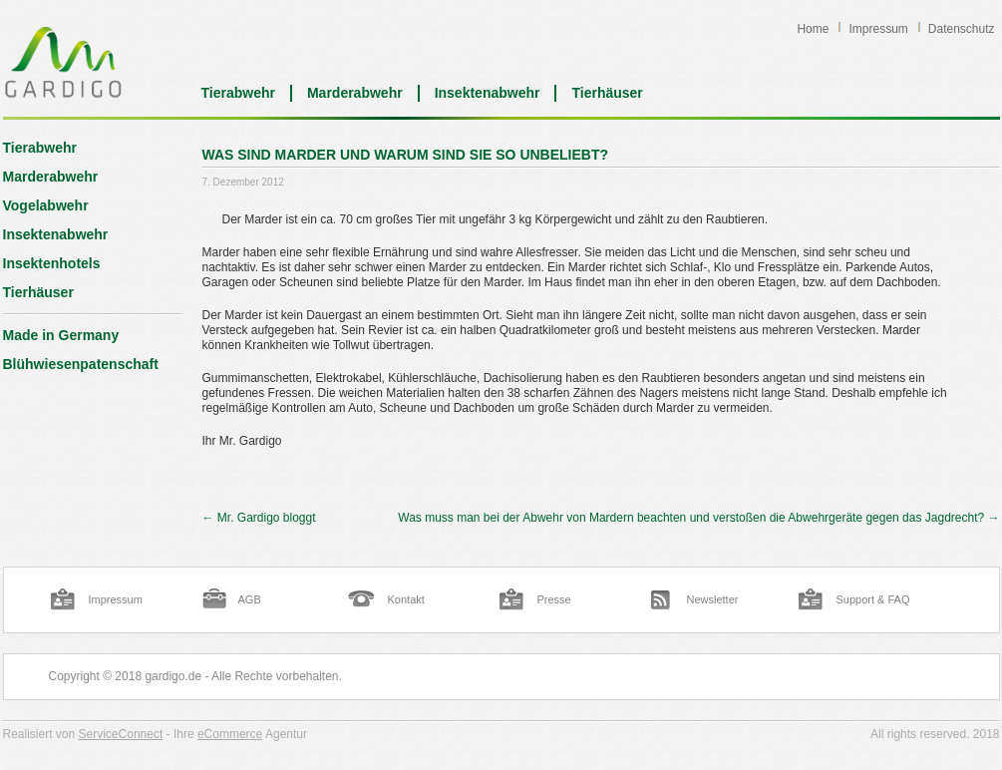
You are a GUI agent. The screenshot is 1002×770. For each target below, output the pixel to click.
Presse (554, 599)
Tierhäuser (606, 93)
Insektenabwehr (487, 93)
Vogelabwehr (46, 205)
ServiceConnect (121, 734)
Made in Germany (61, 335)
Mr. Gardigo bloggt (259, 518)
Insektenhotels (52, 263)
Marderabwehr (355, 93)
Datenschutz (961, 29)
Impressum (877, 29)
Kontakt (406, 599)
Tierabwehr (238, 93)
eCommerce (229, 734)
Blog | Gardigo (63, 62)
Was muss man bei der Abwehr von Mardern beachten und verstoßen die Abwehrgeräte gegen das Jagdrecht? (698, 518)
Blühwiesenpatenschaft (81, 364)
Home (813, 29)
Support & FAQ (873, 599)
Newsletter (713, 599)
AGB (249, 599)
